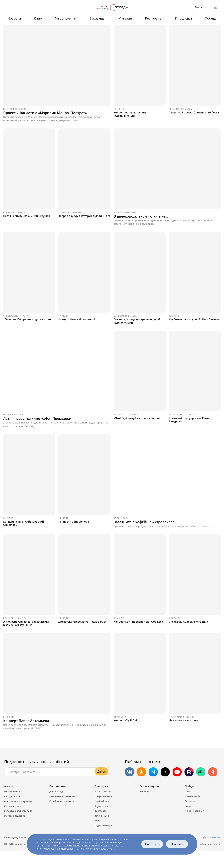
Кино (38, 18)
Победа (211, 18)
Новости (14, 18)
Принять (177, 844)
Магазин (125, 18)
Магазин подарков (14, 826)
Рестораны (153, 18)
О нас (188, 801)
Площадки (183, 18)
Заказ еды (97, 18)
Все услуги (145, 801)
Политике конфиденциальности (96, 848)
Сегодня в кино (12, 806)
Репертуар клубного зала (18, 821)
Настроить (153, 844)
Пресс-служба (192, 806)
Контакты (190, 816)
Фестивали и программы (18, 811)
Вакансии (190, 811)
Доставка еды (57, 801)
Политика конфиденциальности (204, 854)
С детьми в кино (13, 816)
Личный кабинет (194, 821)
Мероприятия (66, 18)
